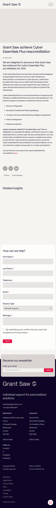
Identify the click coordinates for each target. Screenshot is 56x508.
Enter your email (10, 366)
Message (7, 315)
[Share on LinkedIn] (16, 168)
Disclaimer (7, 477)
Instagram (6, 455)
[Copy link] (5, 168)
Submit (7, 341)
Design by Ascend (9, 502)
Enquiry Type (8, 303)
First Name (8, 256)
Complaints (7, 490)
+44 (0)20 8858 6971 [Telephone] (10, 408)
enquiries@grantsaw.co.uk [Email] (12, 404)
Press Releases (17, 175)
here (15, 153)
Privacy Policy (21, 332)
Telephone (7, 280)
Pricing (5, 493)
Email (5, 292)
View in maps (8, 439)
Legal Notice (7, 480)
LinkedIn (6, 448)
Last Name (7, 268)
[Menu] (50, 4)
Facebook (6, 458)
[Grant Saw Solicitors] (12, 4)
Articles (6, 175)
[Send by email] (10, 168)
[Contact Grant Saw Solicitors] (50, 502)
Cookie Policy (8, 497)
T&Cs (5, 487)
